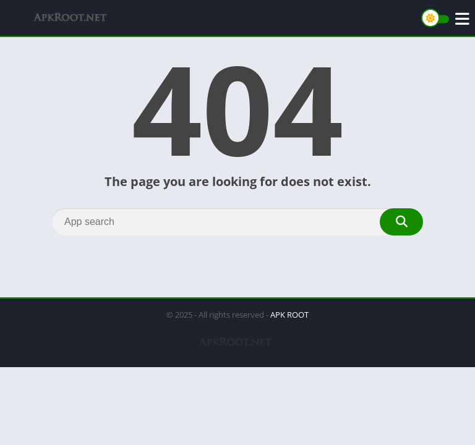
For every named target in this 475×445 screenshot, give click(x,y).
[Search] (237, 221)
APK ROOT (289, 314)
